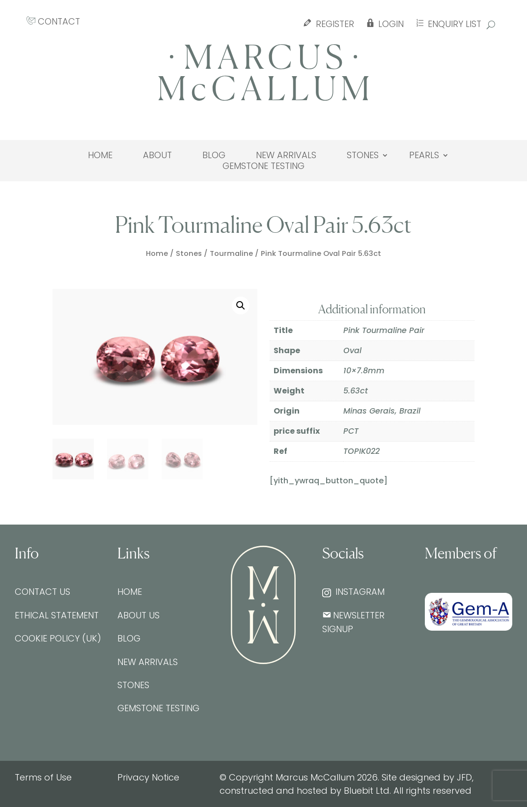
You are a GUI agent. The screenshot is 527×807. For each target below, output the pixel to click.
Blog (213, 155)
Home (100, 155)
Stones (363, 155)
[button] (241, 305)
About (157, 155)
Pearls (424, 155)
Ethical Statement (57, 615)
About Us (138, 615)
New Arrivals (286, 155)
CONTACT (53, 21)
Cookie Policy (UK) (58, 638)
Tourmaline (231, 253)
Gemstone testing (263, 166)
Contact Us (42, 591)
